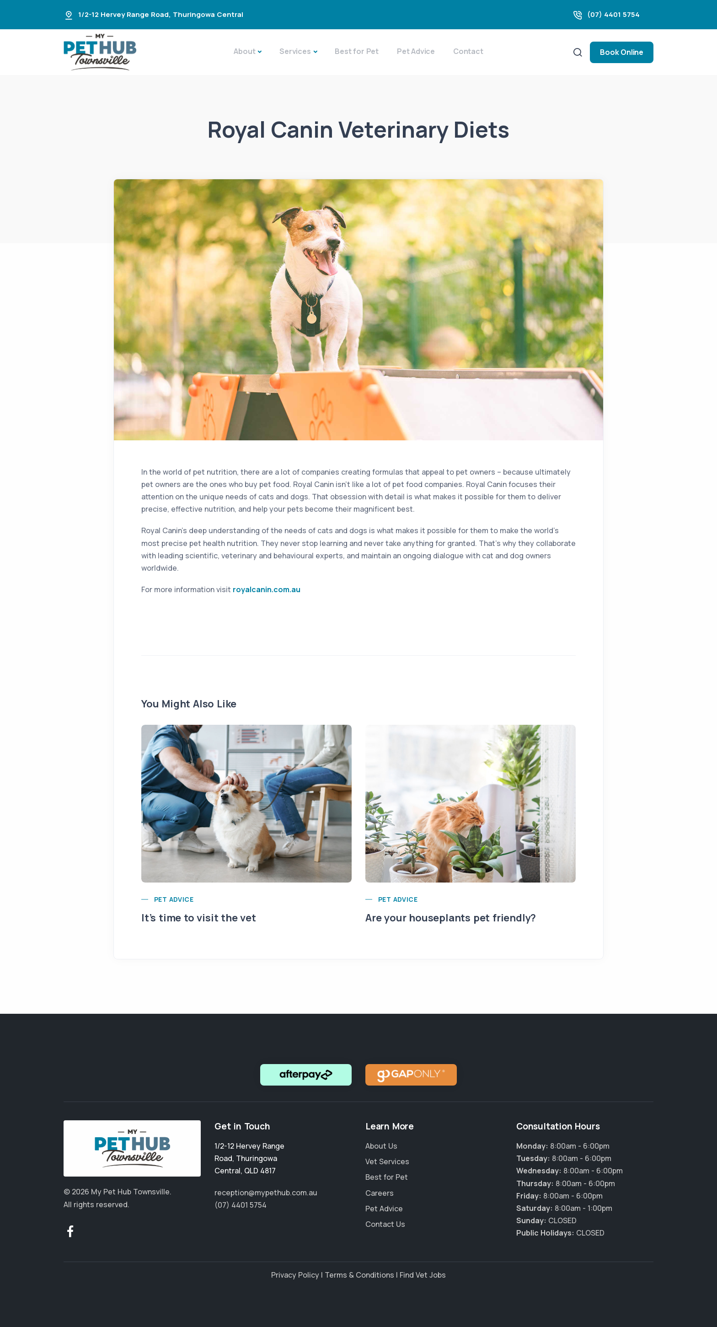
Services (294, 51)
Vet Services (387, 1161)
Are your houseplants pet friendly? (450, 918)
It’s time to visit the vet (198, 918)
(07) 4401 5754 (613, 14)
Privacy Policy (295, 1275)
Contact (468, 51)
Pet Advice (416, 51)
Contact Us (385, 1224)
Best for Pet (357, 51)
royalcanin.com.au (266, 589)
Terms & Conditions (359, 1275)
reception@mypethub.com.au (265, 1193)
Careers (379, 1193)
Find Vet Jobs (423, 1275)
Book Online (621, 52)
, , (249, 1158)
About (244, 51)
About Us (381, 1146)
